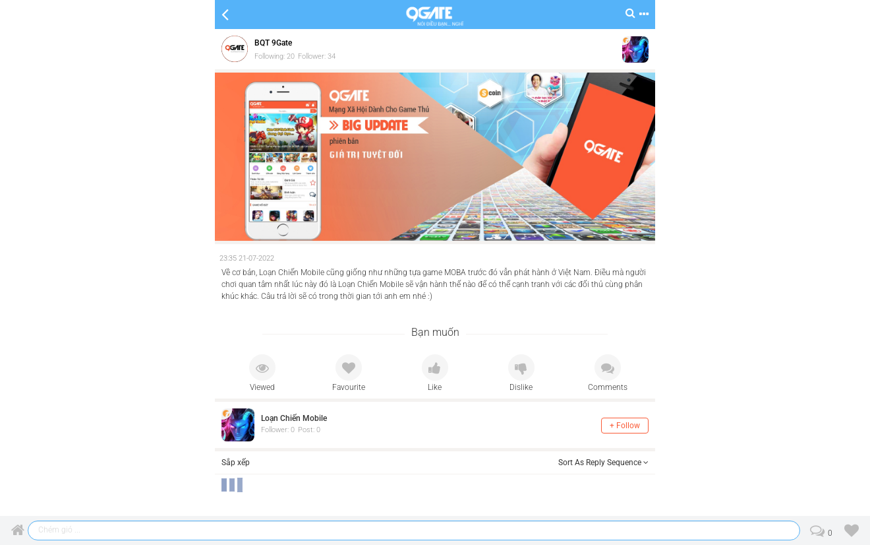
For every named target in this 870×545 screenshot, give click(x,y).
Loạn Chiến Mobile (294, 418)
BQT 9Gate (273, 43)
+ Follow (625, 425)
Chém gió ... (59, 529)
